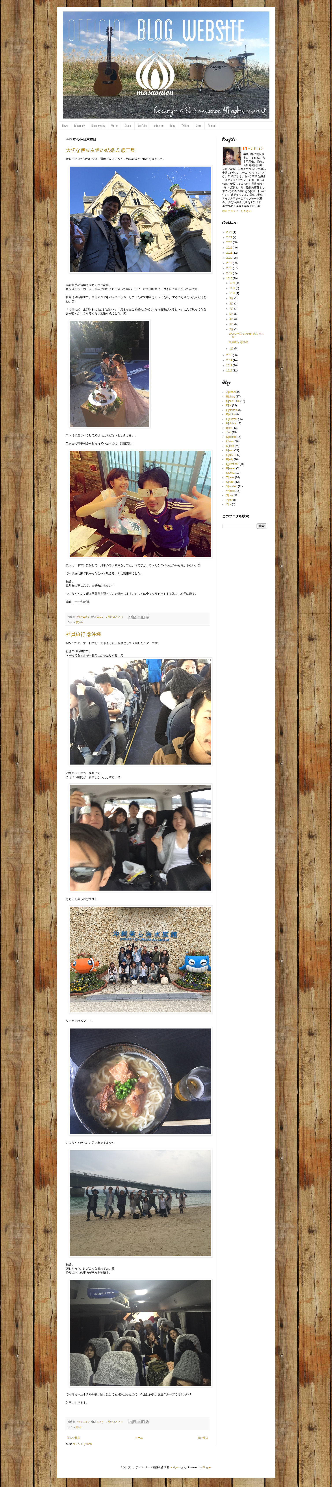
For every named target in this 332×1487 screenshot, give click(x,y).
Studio (128, 125)
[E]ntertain (232, 410)
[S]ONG (230, 472)
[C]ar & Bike (233, 401)
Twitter (185, 125)
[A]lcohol (231, 392)
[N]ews (230, 450)
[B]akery (230, 396)
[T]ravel (230, 477)
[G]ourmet (231, 419)
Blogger (206, 1467)
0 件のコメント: (115, 616)
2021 (229, 252)
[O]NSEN (231, 455)
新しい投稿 (73, 1437)
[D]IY (229, 405)
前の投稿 (202, 1437)
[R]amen (231, 468)
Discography (98, 125)
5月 (231, 314)
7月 (231, 308)
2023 (229, 242)
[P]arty (79, 622)
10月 (232, 293)
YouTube (142, 125)
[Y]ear (229, 499)
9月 (231, 298)
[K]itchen (231, 436)
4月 (231, 319)
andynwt (175, 1467)
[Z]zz (228, 504)
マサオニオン (255, 148)
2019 (229, 263)
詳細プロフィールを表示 (236, 211)
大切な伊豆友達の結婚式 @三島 (100, 150)
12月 (232, 282)
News (65, 125)
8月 (231, 303)
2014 (229, 360)
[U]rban (230, 481)
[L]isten (230, 441)
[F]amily (230, 414)
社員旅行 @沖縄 (83, 634)
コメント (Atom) (82, 1444)
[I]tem (229, 427)
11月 (232, 288)
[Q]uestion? (232, 464)
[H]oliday (231, 423)
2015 (229, 355)
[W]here (230, 490)
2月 (231, 329)
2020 (229, 257)
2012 (229, 370)
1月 (231, 348)
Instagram (158, 125)
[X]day (229, 495)
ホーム (139, 1437)
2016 (229, 278)
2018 (229, 268)
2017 (229, 273)
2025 (229, 232)
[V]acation (231, 486)
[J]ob (78, 1427)
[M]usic (230, 445)
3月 (231, 324)
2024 (229, 237)
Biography (79, 125)
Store (198, 125)
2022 (229, 247)
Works (114, 125)
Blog (172, 125)
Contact (212, 125)
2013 (229, 365)
